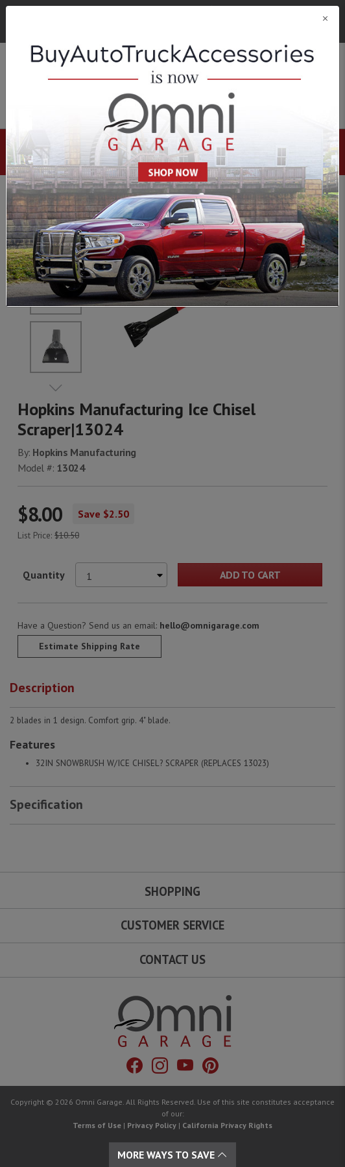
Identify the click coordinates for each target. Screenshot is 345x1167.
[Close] (172, 18)
